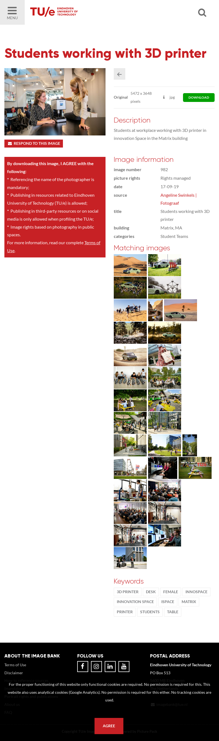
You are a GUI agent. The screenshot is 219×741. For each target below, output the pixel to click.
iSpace (167, 602)
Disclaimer (13, 672)
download (198, 97)
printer (125, 612)
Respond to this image (33, 143)
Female (170, 592)
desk (151, 592)
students (150, 612)
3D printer (127, 592)
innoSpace (196, 592)
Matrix (189, 602)
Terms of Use (15, 664)
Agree (109, 726)
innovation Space (135, 602)
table (172, 612)
